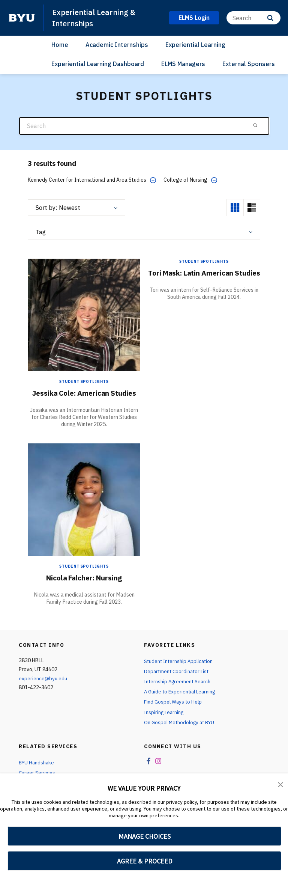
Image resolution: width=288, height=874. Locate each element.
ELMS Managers (183, 63)
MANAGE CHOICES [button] (144, 836)
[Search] (253, 17)
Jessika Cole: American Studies (84, 393)
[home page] (22, 17)
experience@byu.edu (43, 678)
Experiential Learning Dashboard (97, 63)
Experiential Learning (195, 44)
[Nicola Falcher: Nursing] (84, 499)
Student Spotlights (83, 381)
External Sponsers (248, 63)
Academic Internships (117, 44)
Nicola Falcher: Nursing (84, 578)
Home (59, 44)
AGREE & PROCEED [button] (144, 861)
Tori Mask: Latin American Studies (204, 277)
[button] (280, 784)
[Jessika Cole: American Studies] (84, 314)
